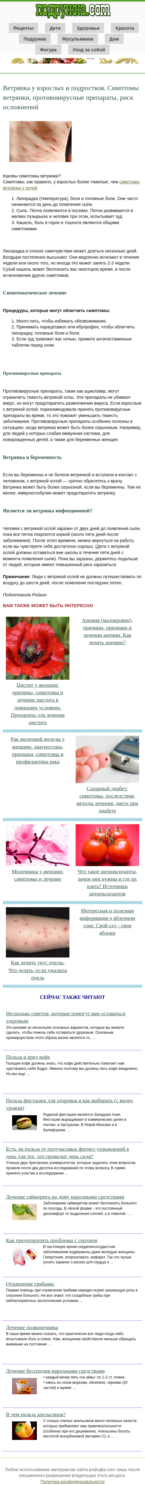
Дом (114, 38)
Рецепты (23, 28)
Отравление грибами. (30, 1284)
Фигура (48, 49)
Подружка (35, 38)
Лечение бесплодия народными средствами (55, 1371)
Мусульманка (77, 38)
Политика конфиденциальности (73, 1481)
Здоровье (88, 28)
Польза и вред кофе (28, 1057)
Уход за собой (89, 49)
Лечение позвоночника (32, 1327)
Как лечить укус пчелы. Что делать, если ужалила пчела (37, 970)
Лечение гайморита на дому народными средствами (65, 1197)
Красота (125, 28)
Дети (55, 28)
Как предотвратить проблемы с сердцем (51, 1240)
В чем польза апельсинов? (35, 1414)
